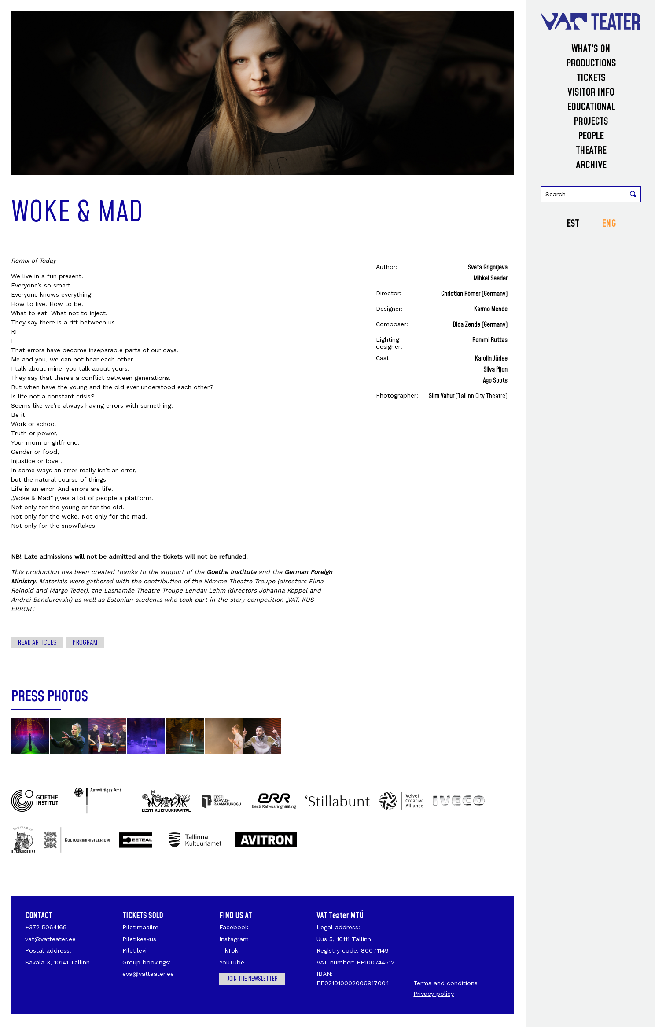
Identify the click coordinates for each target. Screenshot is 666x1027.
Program (84, 643)
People (590, 136)
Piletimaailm (140, 927)
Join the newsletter (252, 979)
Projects (591, 122)
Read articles (37, 643)
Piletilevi (134, 950)
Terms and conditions (445, 983)
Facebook (233, 927)
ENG (609, 224)
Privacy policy (433, 993)
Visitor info (590, 92)
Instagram (234, 938)
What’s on (590, 49)
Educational (591, 107)
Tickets (591, 78)
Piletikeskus (139, 938)
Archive (591, 165)
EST (573, 224)
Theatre (591, 151)
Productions (591, 63)
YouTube (231, 962)
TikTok (228, 950)
